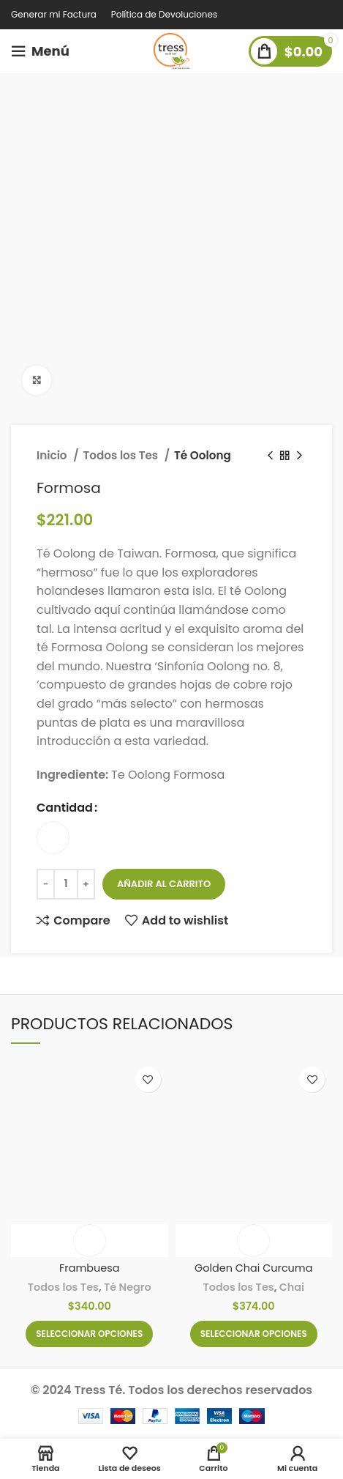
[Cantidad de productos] (66, 884)
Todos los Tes (122, 455)
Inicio (53, 455)
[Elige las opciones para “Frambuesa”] (89, 1334)
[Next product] (299, 455)
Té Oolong (202, 455)
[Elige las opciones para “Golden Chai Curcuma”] (253, 1334)
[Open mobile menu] (40, 51)
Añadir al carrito (164, 884)
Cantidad (65, 807)
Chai (291, 1287)
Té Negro (127, 1287)
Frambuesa (89, 1268)
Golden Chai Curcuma (253, 1268)
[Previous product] (270, 455)
